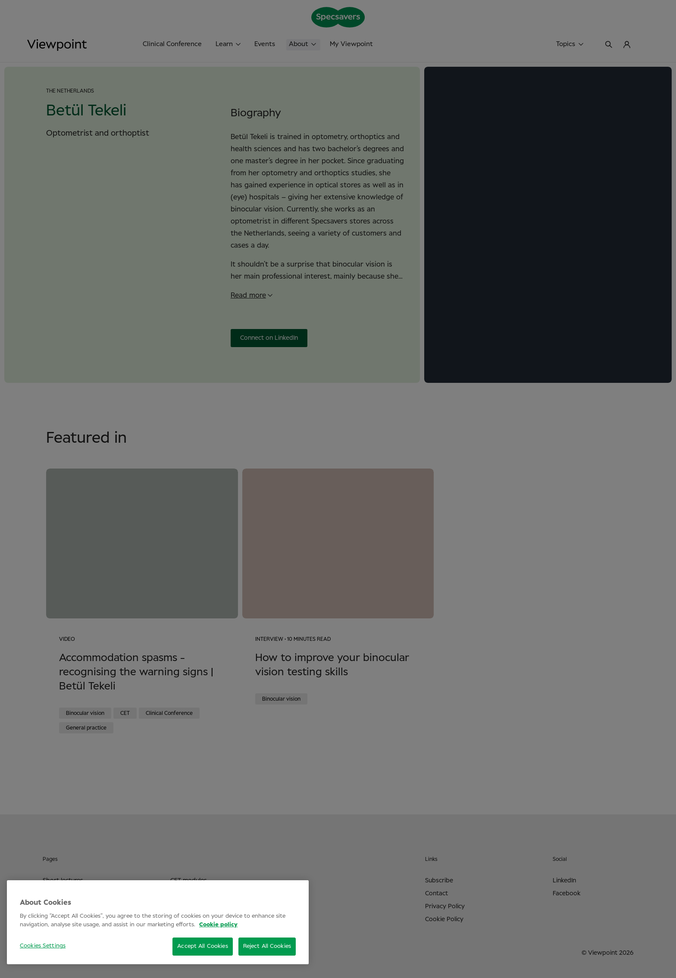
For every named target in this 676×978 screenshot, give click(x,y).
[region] (158, 922)
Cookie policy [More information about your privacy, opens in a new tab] (218, 925)
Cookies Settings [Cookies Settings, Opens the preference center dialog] (43, 946)
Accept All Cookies (202, 946)
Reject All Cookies (267, 946)
